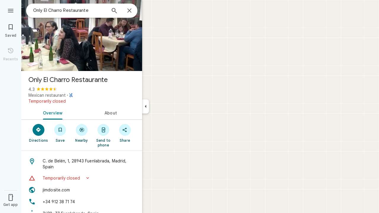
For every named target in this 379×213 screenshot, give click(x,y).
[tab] (52, 112)
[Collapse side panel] (145, 106)
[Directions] (38, 133)
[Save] (60, 133)
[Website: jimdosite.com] (81, 190)
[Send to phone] (103, 135)
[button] (81, 178)
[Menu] (10, 10)
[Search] (114, 11)
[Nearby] (82, 133)
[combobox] (69, 10)
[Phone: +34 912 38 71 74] (81, 202)
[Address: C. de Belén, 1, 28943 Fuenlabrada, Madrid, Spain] (81, 164)
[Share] (125, 133)
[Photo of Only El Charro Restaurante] (81, 35)
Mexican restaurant (47, 95)
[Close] (129, 11)
